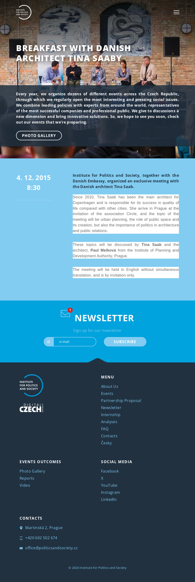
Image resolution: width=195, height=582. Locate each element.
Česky (106, 443)
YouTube (109, 485)
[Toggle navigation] (176, 12)
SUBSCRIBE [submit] (125, 341)
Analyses (109, 421)
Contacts (109, 435)
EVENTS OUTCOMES (40, 461)
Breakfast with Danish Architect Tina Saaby (73, 53)
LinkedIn (109, 499)
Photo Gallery (39, 135)
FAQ (104, 428)
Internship (110, 414)
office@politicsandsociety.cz (49, 547)
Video (25, 485)
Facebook (110, 471)
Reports (27, 478)
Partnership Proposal (121, 400)
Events (107, 393)
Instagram (110, 492)
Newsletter (111, 407)
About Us (109, 386)
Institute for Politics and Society (103, 568)
